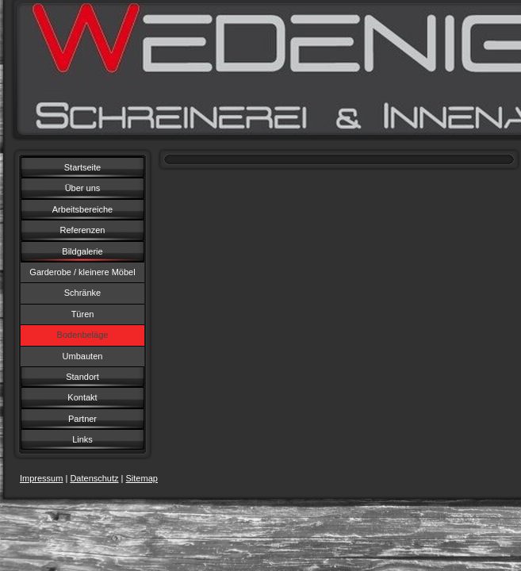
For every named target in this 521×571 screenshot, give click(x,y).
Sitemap (142, 478)
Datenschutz (94, 478)
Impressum (41, 478)
